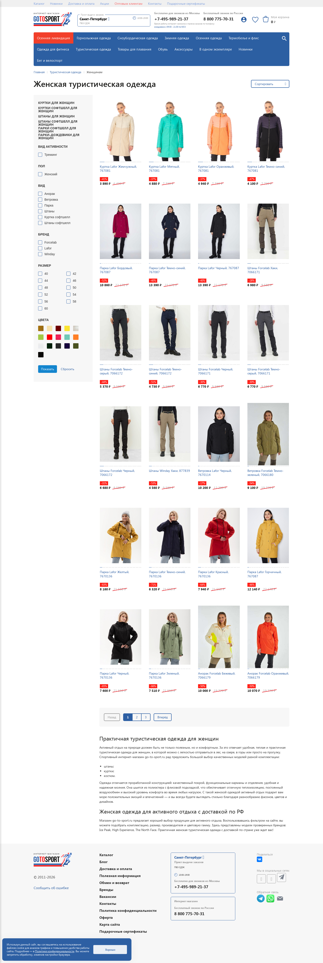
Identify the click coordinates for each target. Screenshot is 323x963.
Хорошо (110, 949)
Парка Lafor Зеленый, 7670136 (164, 675)
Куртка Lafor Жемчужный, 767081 (118, 168)
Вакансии (107, 896)
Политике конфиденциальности (54, 951)
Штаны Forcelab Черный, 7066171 (215, 371)
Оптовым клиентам (128, 3)
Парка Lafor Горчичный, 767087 (264, 574)
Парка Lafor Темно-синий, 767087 (167, 270)
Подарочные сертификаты (186, 3)
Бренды (106, 889)
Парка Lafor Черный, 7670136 (114, 675)
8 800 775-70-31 (218, 19)
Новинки (56, 3)
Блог (103, 861)
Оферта (106, 917)
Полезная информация (120, 875)
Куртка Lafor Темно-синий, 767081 (266, 168)
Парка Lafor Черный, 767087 (218, 268)
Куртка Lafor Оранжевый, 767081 (216, 168)
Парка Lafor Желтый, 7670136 (114, 574)
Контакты (155, 3)
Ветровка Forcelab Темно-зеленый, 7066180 (265, 472)
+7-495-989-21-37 (171, 19)
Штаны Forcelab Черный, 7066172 (117, 472)
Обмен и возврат (114, 882)
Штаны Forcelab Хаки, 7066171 (262, 270)
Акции (104, 3)
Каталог (39, 3)
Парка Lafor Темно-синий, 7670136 (167, 574)
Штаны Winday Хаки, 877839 (169, 470)
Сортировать (264, 84)
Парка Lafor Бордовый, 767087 (116, 270)
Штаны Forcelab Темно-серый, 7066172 (116, 371)
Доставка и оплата (81, 3)
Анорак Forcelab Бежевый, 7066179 (216, 675)
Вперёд (162, 717)
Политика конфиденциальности (128, 910)
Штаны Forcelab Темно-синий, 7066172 (165, 371)
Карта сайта (109, 924)
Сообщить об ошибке (51, 887)
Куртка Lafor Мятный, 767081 (164, 168)
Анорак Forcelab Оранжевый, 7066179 (268, 675)
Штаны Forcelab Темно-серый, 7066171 (263, 371)
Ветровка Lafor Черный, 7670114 (215, 472)
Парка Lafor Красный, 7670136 (213, 574)
